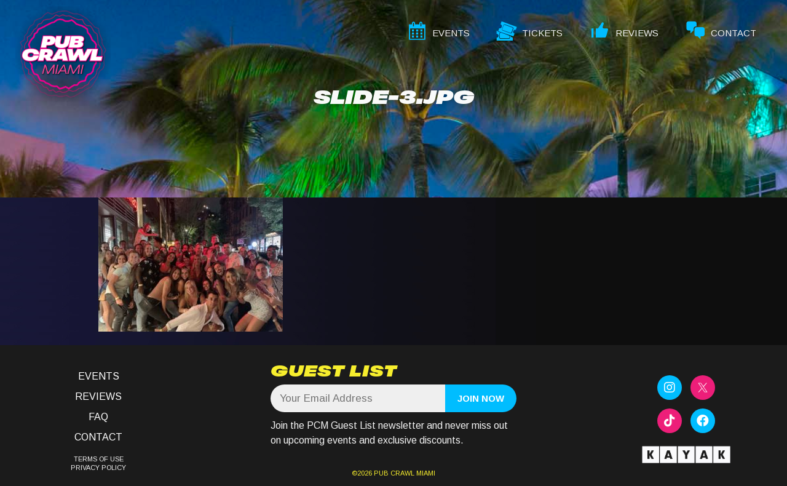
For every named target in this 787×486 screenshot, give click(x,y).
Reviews (98, 396)
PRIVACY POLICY (98, 467)
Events (98, 376)
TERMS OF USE (99, 459)
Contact (98, 437)
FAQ (98, 417)
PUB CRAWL (394, 473)
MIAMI (424, 473)
